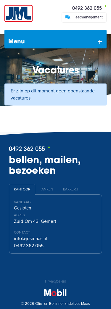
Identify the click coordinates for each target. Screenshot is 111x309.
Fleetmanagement (84, 17)
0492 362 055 (89, 8)
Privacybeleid (55, 281)
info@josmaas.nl (30, 239)
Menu (16, 42)
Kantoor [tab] (22, 189)
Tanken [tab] (46, 189)
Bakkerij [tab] (70, 189)
